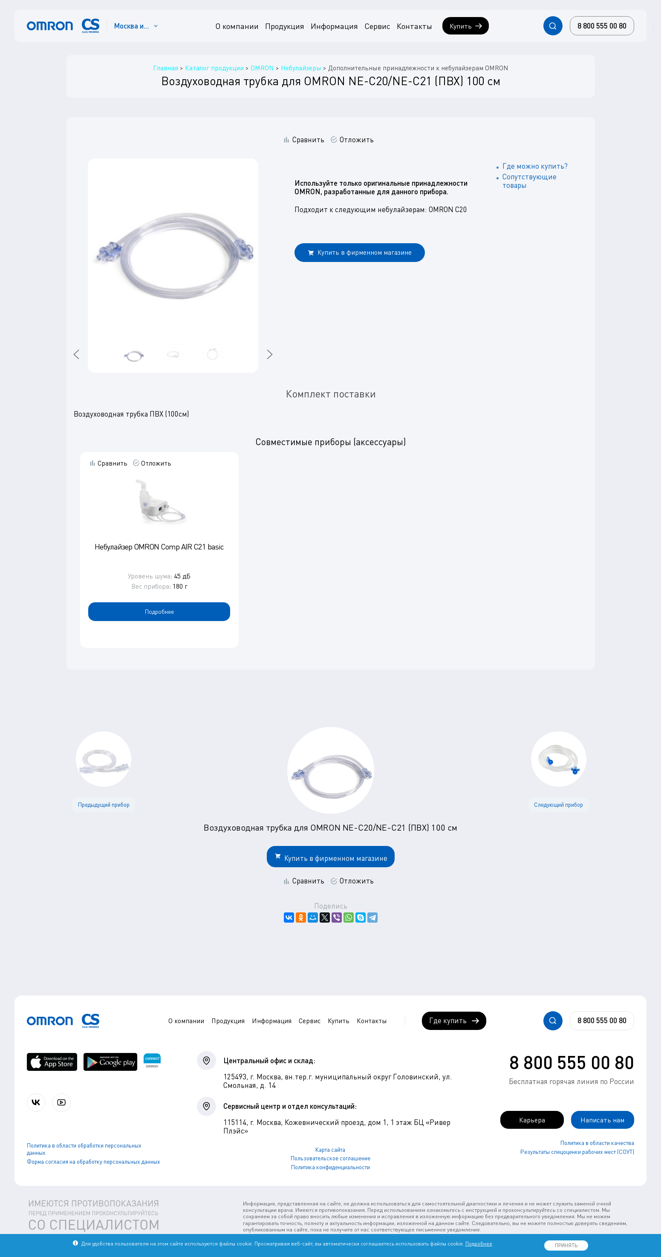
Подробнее (159, 611)
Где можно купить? (535, 165)
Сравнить (308, 139)
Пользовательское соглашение (330, 1158)
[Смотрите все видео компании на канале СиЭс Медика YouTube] (62, 1102)
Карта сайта (330, 1149)
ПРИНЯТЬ (566, 1245)
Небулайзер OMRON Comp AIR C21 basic (159, 546)
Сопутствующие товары (529, 181)
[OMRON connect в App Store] (52, 1062)
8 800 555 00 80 (571, 1062)
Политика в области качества (597, 1143)
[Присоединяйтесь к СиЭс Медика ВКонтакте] (36, 1102)
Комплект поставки (331, 394)
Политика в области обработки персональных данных (84, 1149)
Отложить (357, 139)
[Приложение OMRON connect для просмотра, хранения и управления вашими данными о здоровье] (152, 1062)
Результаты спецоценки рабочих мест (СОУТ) (577, 1151)
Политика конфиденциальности (330, 1167)
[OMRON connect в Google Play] (110, 1062)
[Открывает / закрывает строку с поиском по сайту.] (553, 25)
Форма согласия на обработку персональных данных (93, 1162)
